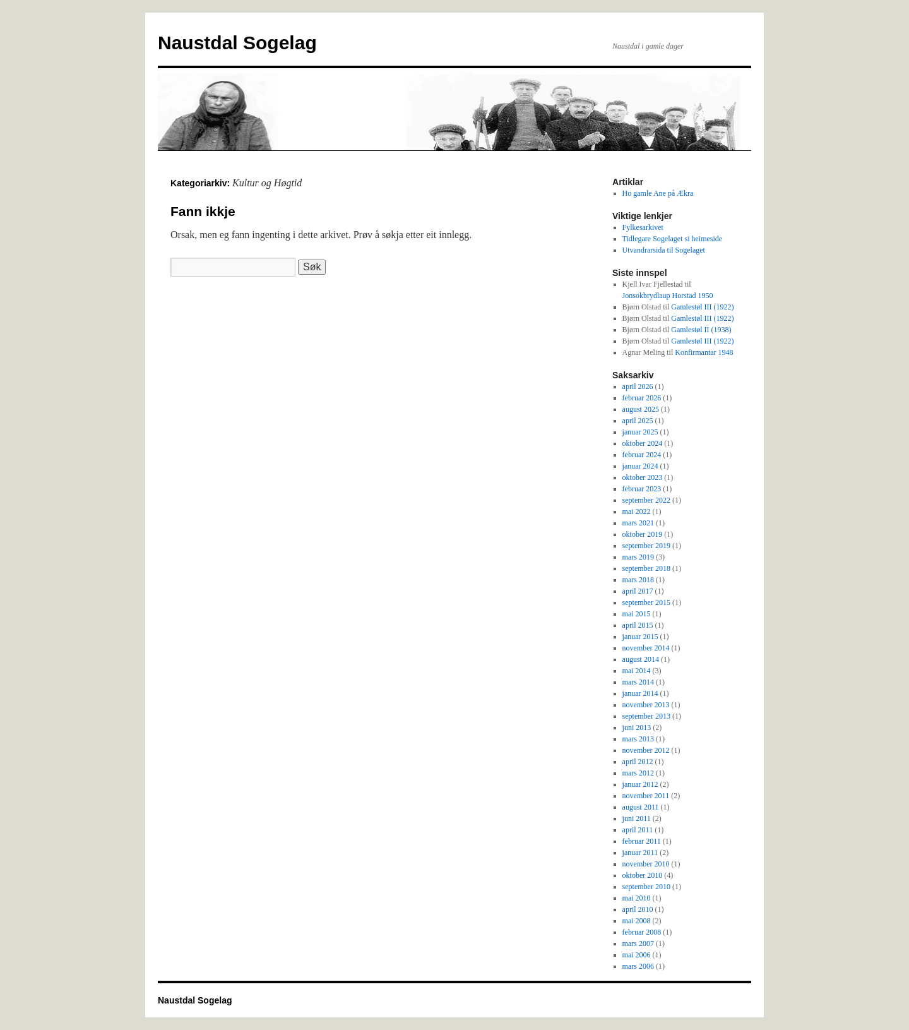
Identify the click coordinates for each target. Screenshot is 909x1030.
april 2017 (637, 591)
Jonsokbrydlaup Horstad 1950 (667, 295)
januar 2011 (640, 852)
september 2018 (646, 568)
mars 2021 (638, 522)
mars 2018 (638, 579)
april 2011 (637, 829)
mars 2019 (638, 557)
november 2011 (646, 795)
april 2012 (637, 761)
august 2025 (640, 409)
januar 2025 (640, 432)
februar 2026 (642, 397)
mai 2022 (636, 511)
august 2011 (640, 807)
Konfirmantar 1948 (704, 352)
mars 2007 (638, 943)
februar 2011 (641, 841)
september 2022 (646, 500)
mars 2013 (638, 738)
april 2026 (637, 386)
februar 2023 (642, 488)
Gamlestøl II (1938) (701, 329)
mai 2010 (636, 898)
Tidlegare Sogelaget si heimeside (672, 238)
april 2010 (637, 909)
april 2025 (637, 420)
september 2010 (646, 886)
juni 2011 (636, 818)
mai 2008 (636, 920)
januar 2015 (640, 636)
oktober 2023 (642, 477)
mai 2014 (636, 670)
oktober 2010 (642, 875)
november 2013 (646, 704)
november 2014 (646, 648)
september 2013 (646, 716)
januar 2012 (640, 784)
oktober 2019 (642, 534)
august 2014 (640, 659)
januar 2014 (640, 693)
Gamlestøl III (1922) (702, 306)
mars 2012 (638, 773)
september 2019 (646, 545)
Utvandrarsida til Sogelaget (663, 250)
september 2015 (646, 602)
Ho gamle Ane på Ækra (658, 193)
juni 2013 (636, 727)
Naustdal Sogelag (237, 42)
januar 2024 (640, 466)
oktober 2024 (642, 443)
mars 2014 (638, 682)
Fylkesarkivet (642, 227)
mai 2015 (636, 613)
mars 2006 (638, 966)
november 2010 (646, 863)
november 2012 (646, 750)
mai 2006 (636, 954)
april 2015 (637, 625)
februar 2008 (642, 932)
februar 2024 (642, 454)
